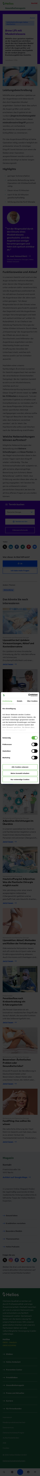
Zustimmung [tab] (7, 701)
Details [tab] (19, 701)
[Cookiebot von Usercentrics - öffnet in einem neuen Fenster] (28, 695)
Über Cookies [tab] (32, 701)
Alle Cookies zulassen (20, 767)
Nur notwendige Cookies (20, 779)
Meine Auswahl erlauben (20, 773)
